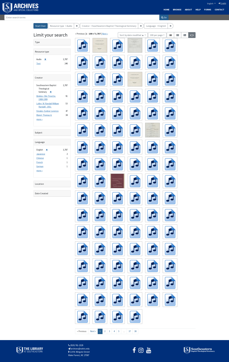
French (39, 162)
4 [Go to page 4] (114, 331)
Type (37, 42)
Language (40, 142)
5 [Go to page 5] (118, 331)
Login (222, 3)
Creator (39, 77)
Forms (207, 9)
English (210, 3)
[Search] (81, 17)
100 (156, 35)
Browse (177, 9)
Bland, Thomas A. (44, 115)
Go (164, 17)
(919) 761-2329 (75, 345)
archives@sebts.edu (79, 348)
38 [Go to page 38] (135, 331)
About (188, 9)
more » (39, 119)
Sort (132, 35)
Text (38, 63)
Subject (38, 132)
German (39, 166)
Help (198, 9)
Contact (219, 9)
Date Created (41, 193)
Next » (105, 33)
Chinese (40, 158)
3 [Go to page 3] (109, 331)
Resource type (42, 51)
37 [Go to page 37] (130, 331)
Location (39, 183)
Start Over (40, 25)
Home (166, 9)
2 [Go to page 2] (104, 331)
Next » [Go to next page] (93, 331)
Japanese (40, 154)
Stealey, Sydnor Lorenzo (47, 111)
